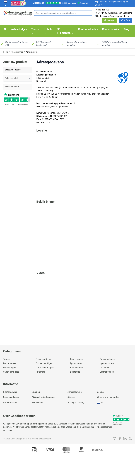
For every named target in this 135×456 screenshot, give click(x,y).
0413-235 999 (102, 9)
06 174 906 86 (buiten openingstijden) (114, 13)
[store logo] (17, 13)
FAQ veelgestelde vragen (43, 397)
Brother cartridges (44, 363)
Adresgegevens (75, 392)
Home (5, 52)
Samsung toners (107, 359)
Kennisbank (37, 402)
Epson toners (76, 363)
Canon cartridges (11, 372)
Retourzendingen (11, 397)
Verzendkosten (10, 402)
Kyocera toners (107, 363)
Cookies (100, 392)
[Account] (109, 20)
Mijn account (101, 1)
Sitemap (71, 397)
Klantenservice (17, 52)
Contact (98, 5)
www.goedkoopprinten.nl (56, 106)
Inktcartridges (9, 363)
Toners (6, 359)
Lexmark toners (107, 372)
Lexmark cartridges (45, 367)
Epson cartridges (43, 359)
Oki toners (104, 367)
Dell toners (75, 372)
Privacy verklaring (76, 402)
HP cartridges (9, 367)
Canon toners (76, 359)
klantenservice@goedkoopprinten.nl (112, 16)
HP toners (40, 372)
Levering (36, 392)
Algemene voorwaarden (108, 397)
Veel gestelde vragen (118, 1)
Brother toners (76, 367)
